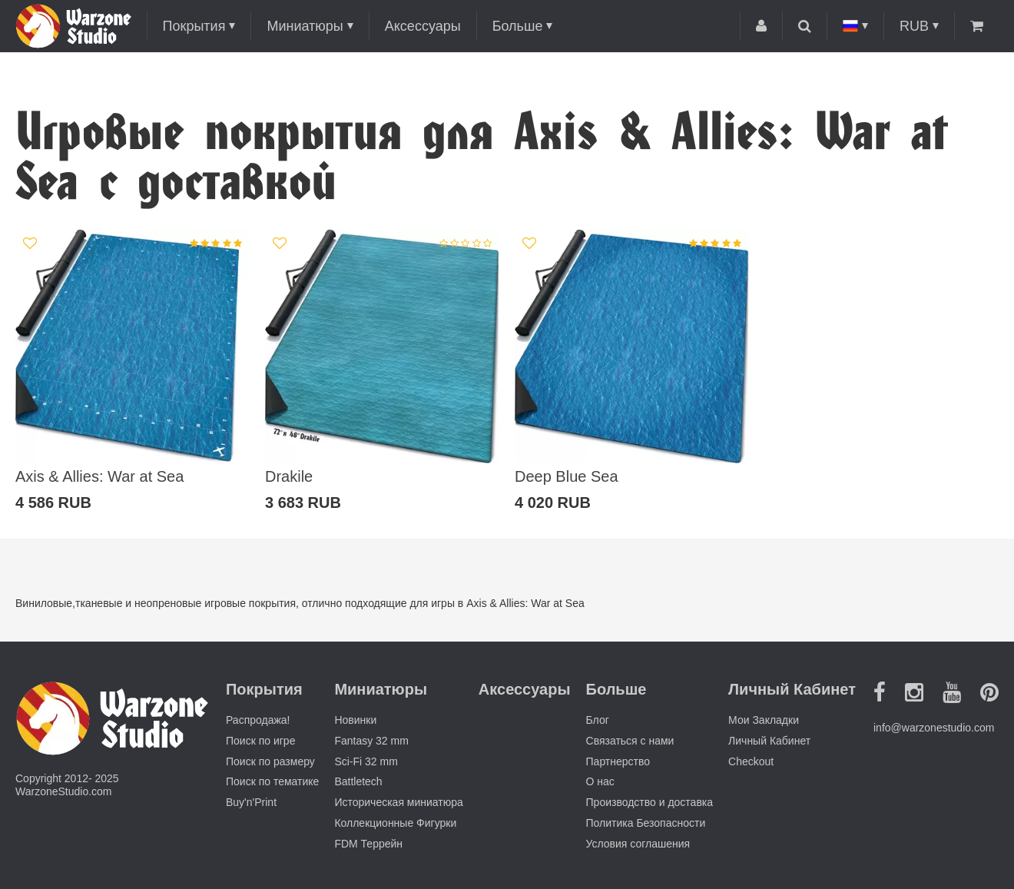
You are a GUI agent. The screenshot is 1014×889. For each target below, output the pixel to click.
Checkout (751, 761)
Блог (597, 720)
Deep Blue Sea (566, 476)
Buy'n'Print (251, 802)
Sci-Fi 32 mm (365, 761)
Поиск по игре (260, 741)
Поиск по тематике (272, 781)
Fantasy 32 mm (371, 741)
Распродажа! (258, 720)
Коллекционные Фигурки (395, 823)
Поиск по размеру (270, 761)
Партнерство (618, 761)
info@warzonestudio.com (933, 727)
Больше (517, 26)
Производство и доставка (650, 802)
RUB (914, 26)
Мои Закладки (763, 720)
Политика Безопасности (646, 823)
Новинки (355, 720)
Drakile (289, 476)
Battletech (358, 781)
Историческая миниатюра (398, 802)
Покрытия (194, 26)
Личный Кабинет (769, 741)
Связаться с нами (630, 741)
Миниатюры (305, 26)
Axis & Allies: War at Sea (99, 476)
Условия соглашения (638, 844)
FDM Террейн (368, 844)
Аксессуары (423, 26)
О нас (600, 781)
